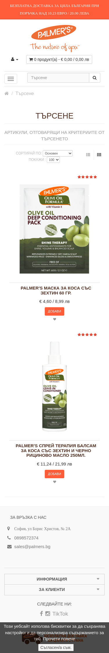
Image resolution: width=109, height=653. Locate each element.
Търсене (24, 93)
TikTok (60, 614)
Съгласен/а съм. (56, 647)
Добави (54, 311)
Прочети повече (59, 638)
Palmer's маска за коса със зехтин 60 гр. (56, 290)
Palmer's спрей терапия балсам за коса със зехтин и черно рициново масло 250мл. (56, 450)
